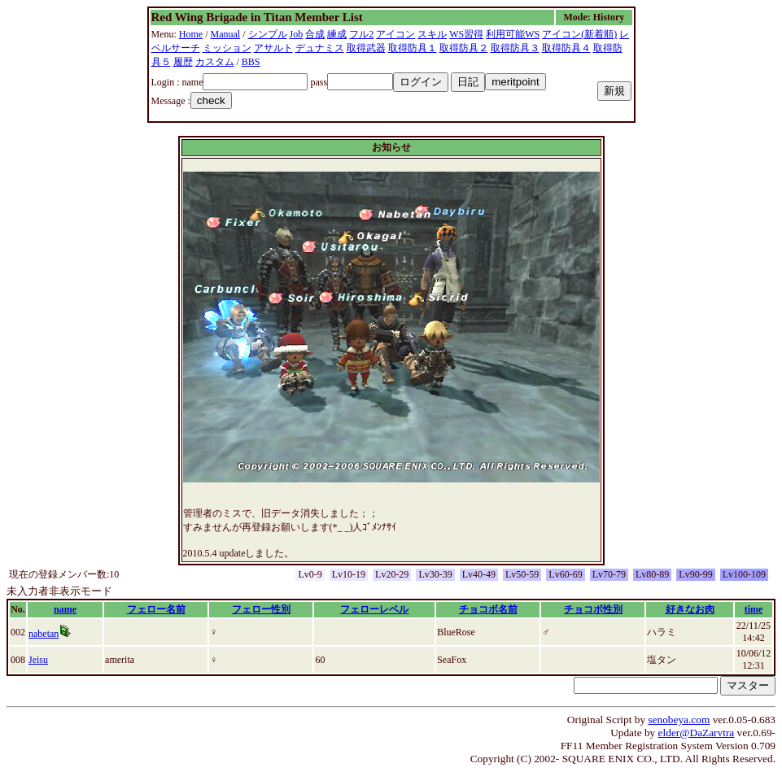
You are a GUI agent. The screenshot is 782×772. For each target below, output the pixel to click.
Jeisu (38, 659)
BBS (251, 62)
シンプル (267, 34)
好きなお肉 (690, 609)
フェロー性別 (261, 609)
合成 (315, 34)
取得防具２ (463, 48)
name (65, 609)
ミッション (227, 48)
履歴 (183, 62)
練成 (337, 34)
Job (297, 34)
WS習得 (466, 34)
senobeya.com (679, 719)
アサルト (273, 48)
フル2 (361, 34)
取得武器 (366, 48)
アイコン (395, 34)
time (754, 609)
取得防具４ (566, 48)
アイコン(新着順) (579, 34)
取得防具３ (515, 48)
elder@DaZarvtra (696, 732)
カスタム (214, 62)
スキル (432, 34)
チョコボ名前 (488, 609)
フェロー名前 (156, 609)
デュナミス (319, 48)
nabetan (43, 633)
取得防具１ (412, 48)
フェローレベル (374, 609)
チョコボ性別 (593, 609)
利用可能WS (513, 34)
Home (191, 34)
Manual (226, 34)
